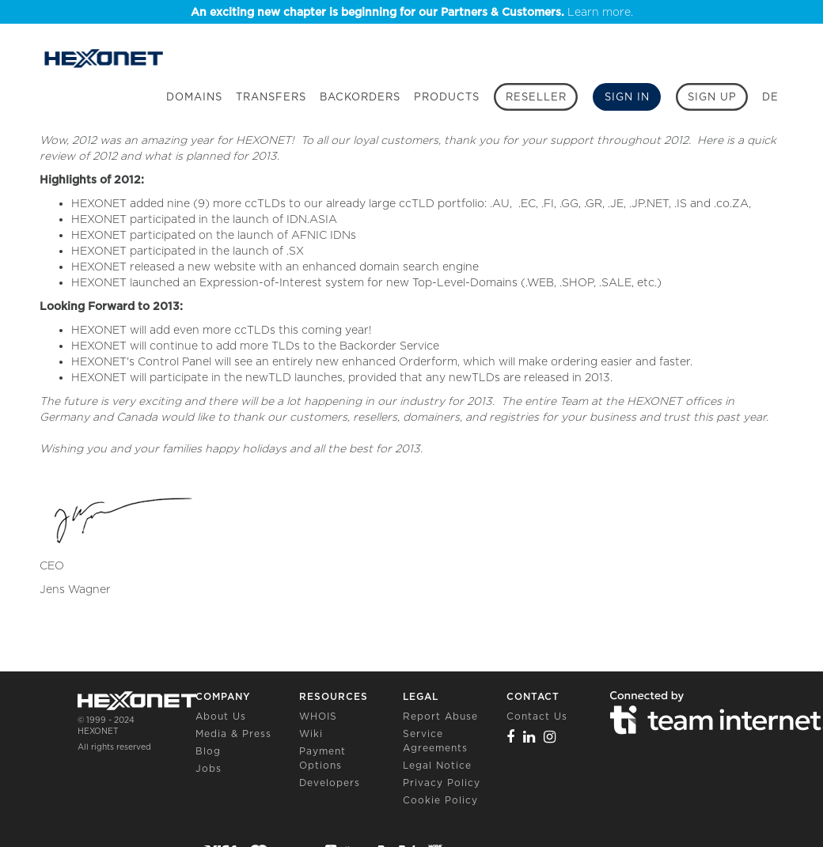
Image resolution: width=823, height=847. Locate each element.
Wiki (311, 733)
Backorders (360, 97)
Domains (194, 97)
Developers (329, 782)
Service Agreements (435, 741)
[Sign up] (712, 97)
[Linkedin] (529, 736)
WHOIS (318, 716)
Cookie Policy (440, 800)
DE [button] (770, 97)
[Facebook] (510, 736)
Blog (208, 751)
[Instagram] (550, 736)
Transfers (271, 97)
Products (447, 97)
